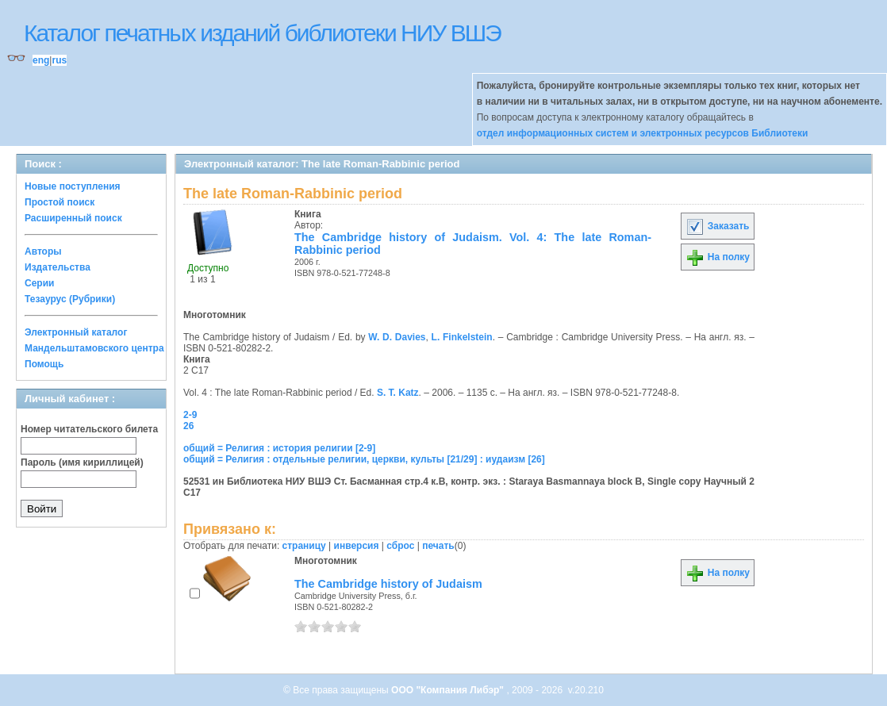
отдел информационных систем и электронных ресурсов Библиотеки (642, 133)
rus (59, 60)
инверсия (356, 545)
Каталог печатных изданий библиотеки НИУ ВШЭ (262, 33)
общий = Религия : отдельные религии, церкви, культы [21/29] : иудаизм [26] (364, 459)
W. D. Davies (396, 337)
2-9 (190, 414)
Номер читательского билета (89, 429)
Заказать (717, 226)
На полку (717, 257)
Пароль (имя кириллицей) (82, 462)
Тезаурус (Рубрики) (70, 299)
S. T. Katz (398, 392)
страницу (304, 545)
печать (438, 545)
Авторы (43, 251)
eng (41, 60)
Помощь (44, 364)
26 (188, 426)
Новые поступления (73, 186)
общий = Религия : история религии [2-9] (279, 448)
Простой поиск (59, 202)
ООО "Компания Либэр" (448, 690)
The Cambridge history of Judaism (388, 583)
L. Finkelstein (462, 337)
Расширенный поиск (73, 218)
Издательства (57, 267)
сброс (400, 545)
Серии (39, 283)
